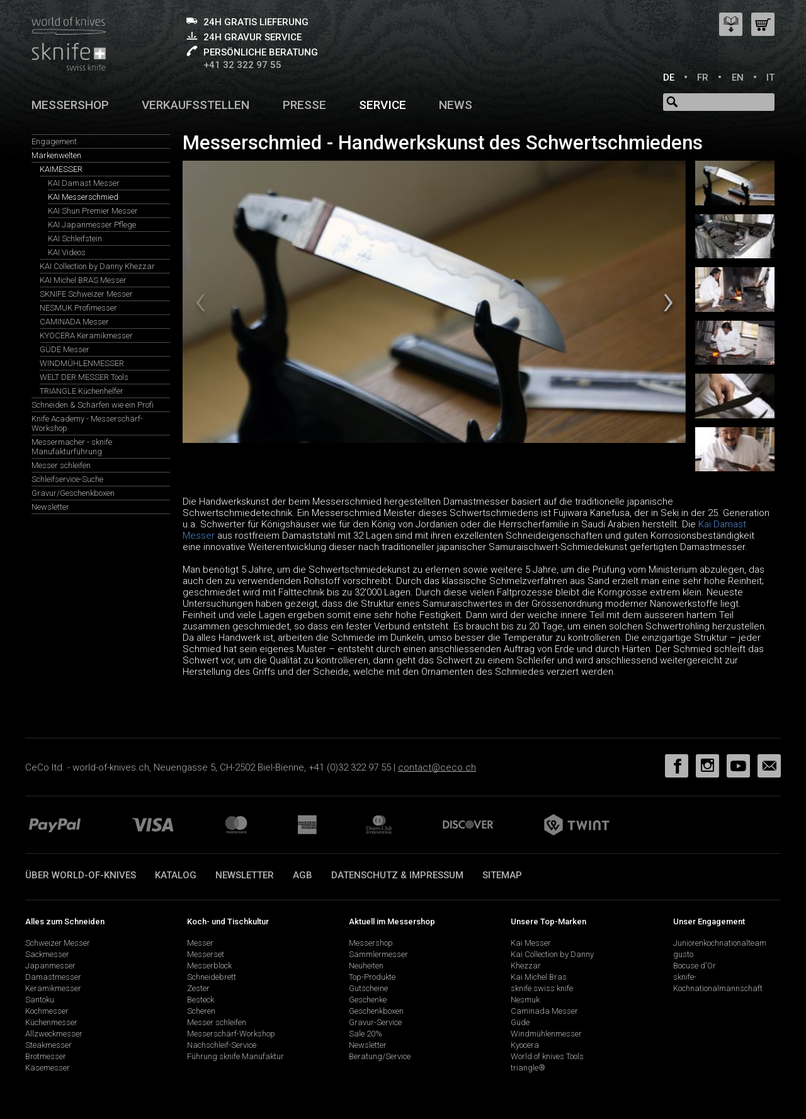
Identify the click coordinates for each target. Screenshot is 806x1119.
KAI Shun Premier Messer (93, 210)
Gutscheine (368, 988)
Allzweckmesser (53, 1033)
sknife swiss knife (542, 988)
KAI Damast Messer (84, 183)
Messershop (70, 105)
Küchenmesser (51, 1022)
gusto (683, 954)
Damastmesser (53, 977)
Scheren (201, 1011)
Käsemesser (47, 1067)
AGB (302, 875)
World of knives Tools (547, 1056)
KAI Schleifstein (75, 238)
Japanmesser (50, 965)
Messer (200, 943)
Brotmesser (45, 1056)
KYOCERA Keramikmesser (86, 335)
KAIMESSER (61, 169)
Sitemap (502, 875)
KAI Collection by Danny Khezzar (97, 266)
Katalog (175, 875)
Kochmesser (47, 1011)
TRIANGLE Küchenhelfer (81, 391)
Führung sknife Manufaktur (235, 1056)
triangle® (528, 1067)
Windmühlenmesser (546, 1033)
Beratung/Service (380, 1056)
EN (738, 77)
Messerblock (209, 965)
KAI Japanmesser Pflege (92, 224)
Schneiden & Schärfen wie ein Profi (92, 405)
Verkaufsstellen (195, 105)
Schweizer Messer (57, 943)
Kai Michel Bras (539, 977)
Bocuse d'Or (694, 965)
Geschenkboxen (376, 1011)
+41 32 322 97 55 (242, 65)
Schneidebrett (211, 977)
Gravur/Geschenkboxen (73, 493)
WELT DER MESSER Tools (84, 377)
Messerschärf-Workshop (231, 1033)
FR (702, 77)
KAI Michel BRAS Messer (83, 280)
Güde (520, 1022)
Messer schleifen (61, 465)
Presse (304, 105)
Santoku (39, 999)
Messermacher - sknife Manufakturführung (71, 446)
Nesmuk (525, 999)
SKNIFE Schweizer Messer (86, 294)
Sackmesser (47, 954)
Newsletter (50, 507)
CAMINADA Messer (74, 321)
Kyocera (525, 1045)
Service (382, 105)
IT (770, 77)
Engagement (54, 141)
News (455, 105)
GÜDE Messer (64, 349)
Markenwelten (56, 155)
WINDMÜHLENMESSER (82, 363)
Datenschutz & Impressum (397, 875)
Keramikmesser (53, 988)
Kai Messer (531, 943)
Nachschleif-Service (221, 1045)
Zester (198, 988)
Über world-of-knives (80, 875)
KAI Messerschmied (83, 197)
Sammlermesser (378, 954)
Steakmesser (48, 1045)
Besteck (200, 999)
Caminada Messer (544, 1011)
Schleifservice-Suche (67, 479)
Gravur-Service (375, 1022)
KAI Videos (67, 252)
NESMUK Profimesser (78, 308)
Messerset (205, 954)
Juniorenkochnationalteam (719, 943)
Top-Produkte (372, 977)
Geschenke (368, 999)
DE (668, 77)
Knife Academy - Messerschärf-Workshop (87, 423)
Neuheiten (366, 965)
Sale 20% (365, 1033)
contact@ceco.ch (437, 767)
